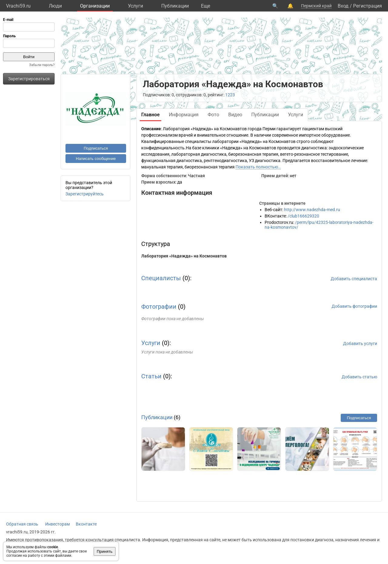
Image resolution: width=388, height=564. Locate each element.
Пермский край (316, 5)
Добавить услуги (360, 343)
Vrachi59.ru (18, 6)
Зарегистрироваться (29, 78)
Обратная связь (22, 524)
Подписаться (96, 148)
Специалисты (161, 278)
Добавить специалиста (354, 278)
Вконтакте (86, 524)
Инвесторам (57, 524)
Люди (55, 6)
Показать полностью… (258, 166)
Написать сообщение (96, 158)
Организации (95, 6)
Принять (104, 551)
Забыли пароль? (42, 65)
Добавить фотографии (354, 306)
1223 (230, 94)
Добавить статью (359, 376)
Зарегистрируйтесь (84, 193)
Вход (343, 6)
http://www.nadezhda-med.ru (312, 209)
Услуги (135, 6)
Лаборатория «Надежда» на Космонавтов (184, 256)
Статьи (151, 376)
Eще (205, 6)
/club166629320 (303, 216)
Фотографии (158, 306)
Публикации (175, 6)
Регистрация (367, 6)
